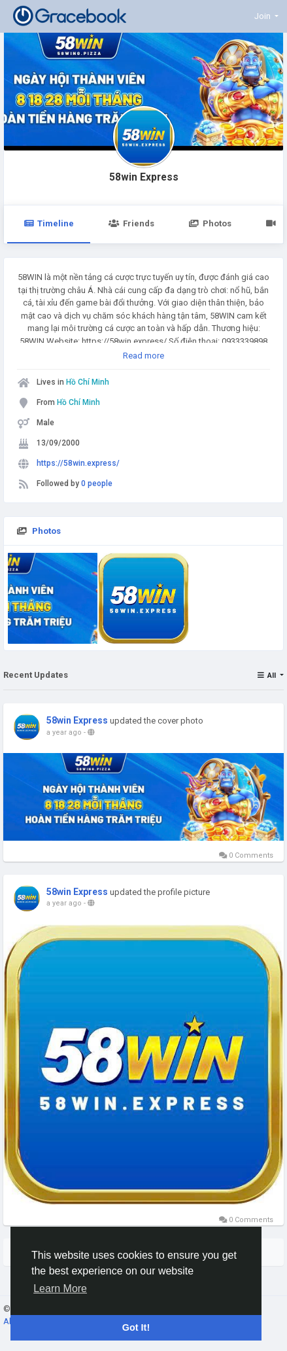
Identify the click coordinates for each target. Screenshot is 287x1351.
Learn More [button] (60, 1288)
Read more (143, 355)
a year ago (64, 732)
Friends (131, 223)
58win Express (143, 177)
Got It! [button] (136, 1327)
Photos (210, 223)
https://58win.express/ (78, 463)
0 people (96, 483)
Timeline (49, 223)
